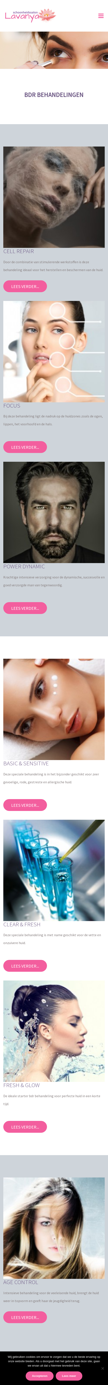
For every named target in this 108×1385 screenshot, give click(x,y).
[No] (102, 1368)
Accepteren (39, 1376)
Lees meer (69, 1376)
